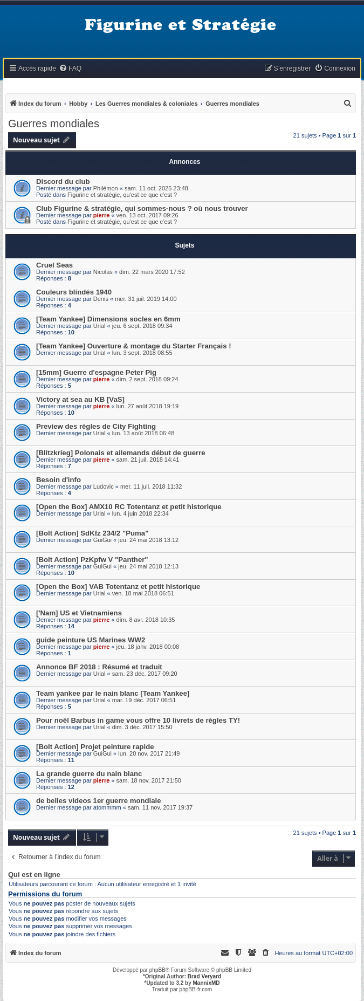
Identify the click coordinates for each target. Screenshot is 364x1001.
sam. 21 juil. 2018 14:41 (148, 459)
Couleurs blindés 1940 (74, 292)
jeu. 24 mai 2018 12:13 (148, 566)
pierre (101, 215)
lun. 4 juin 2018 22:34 (140, 513)
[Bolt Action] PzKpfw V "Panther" (92, 560)
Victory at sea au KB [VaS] (80, 399)
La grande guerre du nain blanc (89, 774)
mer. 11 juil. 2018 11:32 (151, 486)
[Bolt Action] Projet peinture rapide (95, 747)
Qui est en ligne (34, 875)
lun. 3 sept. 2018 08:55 (142, 352)
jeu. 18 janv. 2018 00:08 (148, 646)
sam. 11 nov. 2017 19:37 (160, 807)
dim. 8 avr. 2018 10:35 (145, 619)
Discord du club (63, 181)
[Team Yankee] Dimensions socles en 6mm (108, 319)
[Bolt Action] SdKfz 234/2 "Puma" (92, 533)
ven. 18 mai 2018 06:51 (143, 593)
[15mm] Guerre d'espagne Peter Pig (96, 372)
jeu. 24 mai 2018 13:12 (148, 540)
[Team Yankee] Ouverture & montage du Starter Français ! (133, 346)
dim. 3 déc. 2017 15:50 (142, 727)
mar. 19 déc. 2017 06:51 (144, 700)
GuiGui (102, 540)
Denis (100, 299)
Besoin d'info (58, 480)
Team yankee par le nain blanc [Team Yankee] (112, 693)
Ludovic (103, 486)
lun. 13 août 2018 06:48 (143, 433)
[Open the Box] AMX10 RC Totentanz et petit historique (129, 507)
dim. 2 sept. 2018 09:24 (147, 379)
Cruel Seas (54, 265)
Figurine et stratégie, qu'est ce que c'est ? (122, 194)
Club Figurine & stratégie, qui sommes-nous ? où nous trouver (142, 208)
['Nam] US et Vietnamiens (79, 613)
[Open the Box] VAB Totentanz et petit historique (118, 586)
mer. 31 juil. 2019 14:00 (145, 299)
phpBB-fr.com (196, 989)
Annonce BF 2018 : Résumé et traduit (99, 667)
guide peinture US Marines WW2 (90, 640)
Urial (99, 326)
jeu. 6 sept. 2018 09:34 (142, 326)
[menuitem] (70, 68)
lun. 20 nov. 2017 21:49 (149, 753)
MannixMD (206, 983)
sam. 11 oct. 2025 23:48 (156, 188)
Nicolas (103, 272)
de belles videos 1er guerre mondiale (98, 801)
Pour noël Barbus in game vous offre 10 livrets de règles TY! (138, 720)
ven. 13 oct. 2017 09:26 (147, 215)
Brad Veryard (204, 976)
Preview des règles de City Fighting (96, 426)
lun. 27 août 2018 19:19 (147, 406)
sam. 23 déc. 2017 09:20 (144, 673)
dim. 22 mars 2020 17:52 (152, 272)
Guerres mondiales (53, 123)
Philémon (105, 188)
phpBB (157, 970)
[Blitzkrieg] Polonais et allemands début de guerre (120, 453)
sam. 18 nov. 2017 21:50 (148, 780)
